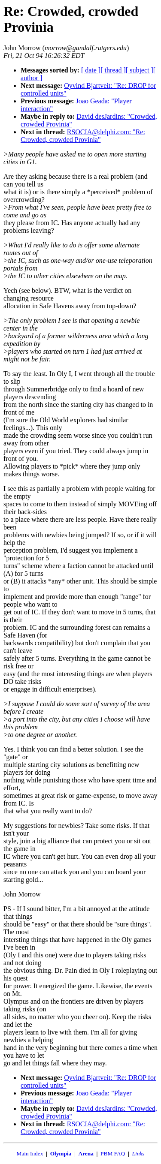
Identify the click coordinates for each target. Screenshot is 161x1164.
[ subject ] (139, 70)
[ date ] (90, 70)
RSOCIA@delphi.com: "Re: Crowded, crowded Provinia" (83, 135)
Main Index (30, 1153)
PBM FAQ (112, 1153)
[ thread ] (113, 70)
